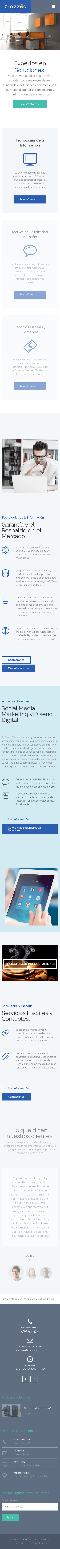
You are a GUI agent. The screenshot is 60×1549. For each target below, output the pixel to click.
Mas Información (30, 199)
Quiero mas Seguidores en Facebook (24, 829)
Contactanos (30, 104)
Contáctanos (16, 659)
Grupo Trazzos (28, 1539)
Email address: (10, 1500)
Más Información (18, 819)
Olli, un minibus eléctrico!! (37, 1408)
